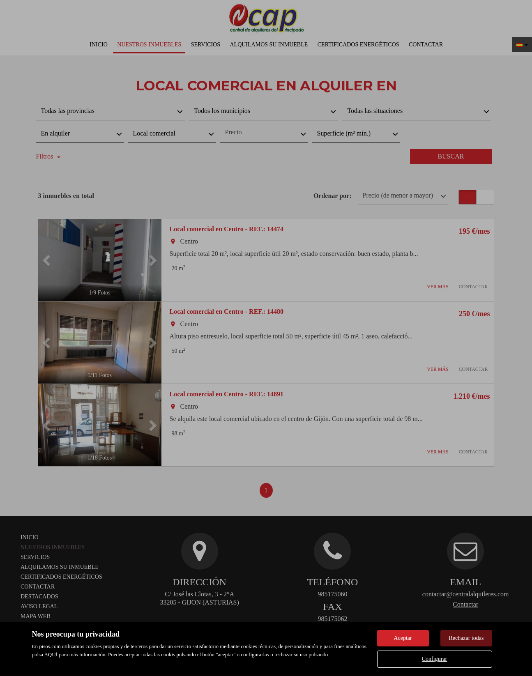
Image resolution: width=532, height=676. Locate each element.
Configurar (434, 659)
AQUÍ (51, 654)
